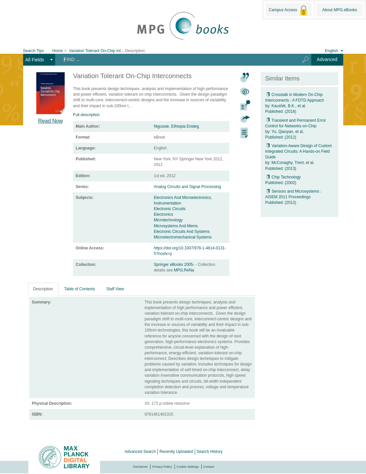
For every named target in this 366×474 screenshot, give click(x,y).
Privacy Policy (162, 466)
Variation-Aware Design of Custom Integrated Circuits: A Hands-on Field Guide (298, 151)
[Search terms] (174, 59)
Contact (208, 466)
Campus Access (289, 10)
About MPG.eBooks (339, 10)
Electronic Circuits (169, 208)
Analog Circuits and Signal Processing (187, 186)
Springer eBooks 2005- (174, 264)
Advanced (327, 59)
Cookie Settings (188, 466)
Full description (86, 114)
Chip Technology (283, 177)
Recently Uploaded (176, 451)
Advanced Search (140, 451)
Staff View (115, 289)
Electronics (163, 214)
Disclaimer (140, 466)
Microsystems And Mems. (176, 226)
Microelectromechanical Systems (183, 237)
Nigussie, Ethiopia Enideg (176, 126)
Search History (210, 451)
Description (43, 289)
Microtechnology (168, 220)
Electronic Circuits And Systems (182, 231)
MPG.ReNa (184, 270)
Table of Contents (79, 289)
